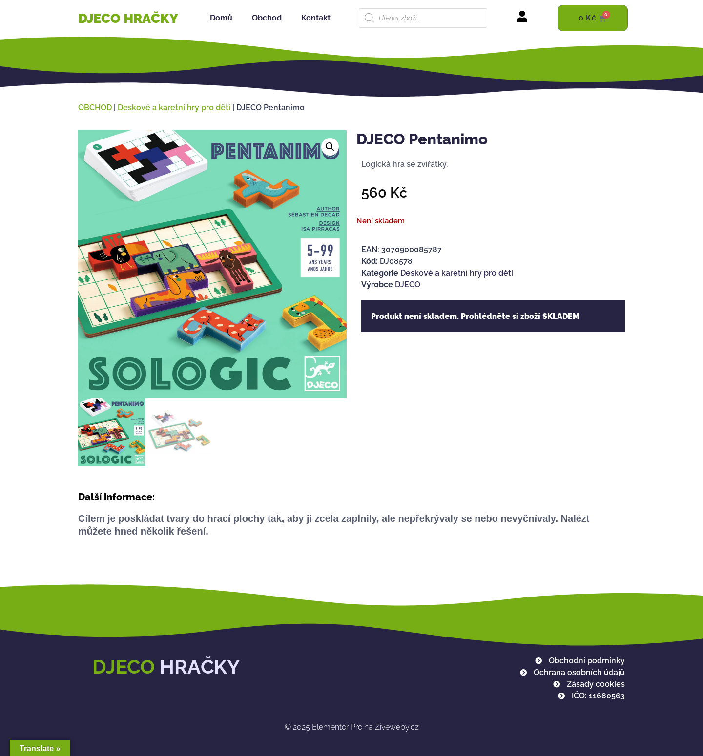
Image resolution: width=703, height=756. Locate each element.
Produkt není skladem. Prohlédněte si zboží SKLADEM (475, 316)
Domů (221, 17)
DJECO (407, 284)
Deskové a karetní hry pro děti (174, 107)
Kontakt (316, 17)
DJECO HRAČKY (128, 18)
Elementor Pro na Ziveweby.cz (352, 727)
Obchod (267, 17)
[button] (330, 147)
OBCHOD (95, 107)
